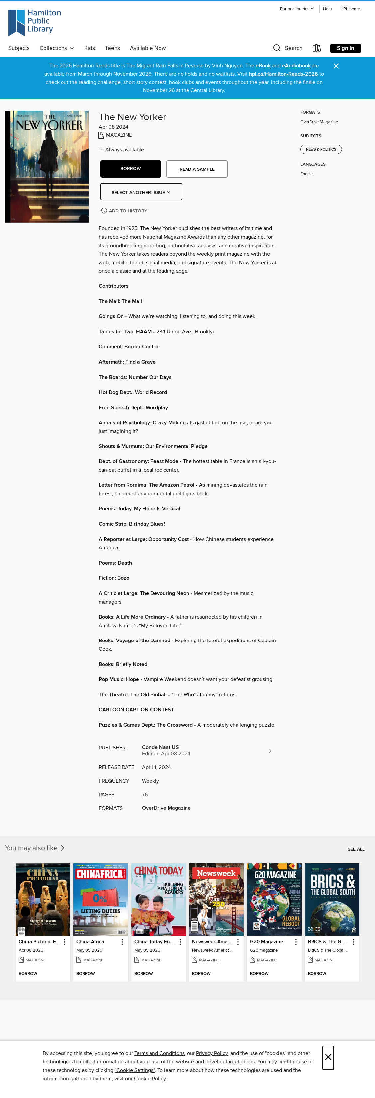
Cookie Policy (150, 1078)
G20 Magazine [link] (266, 942)
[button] (297, 9)
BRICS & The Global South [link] (329, 942)
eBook (263, 65)
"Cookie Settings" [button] (135, 1070)
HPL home (350, 9)
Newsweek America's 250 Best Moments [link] (213, 942)
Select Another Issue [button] (141, 193)
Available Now (148, 48)
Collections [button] (57, 48)
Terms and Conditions (159, 1053)
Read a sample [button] (197, 169)
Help (327, 9)
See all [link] (356, 849)
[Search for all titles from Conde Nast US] (207, 751)
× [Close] (328, 1057)
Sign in (345, 48)
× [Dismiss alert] (336, 66)
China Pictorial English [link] (40, 942)
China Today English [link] (155, 942)
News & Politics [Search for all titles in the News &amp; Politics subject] (321, 149)
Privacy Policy (212, 1053)
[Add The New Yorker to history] (124, 211)
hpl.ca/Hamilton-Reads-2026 (283, 74)
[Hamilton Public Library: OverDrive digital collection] (34, 23)
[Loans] (317, 49)
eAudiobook (296, 65)
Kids (89, 48)
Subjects (19, 48)
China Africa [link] (90, 942)
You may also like (35, 848)
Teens (112, 48)
